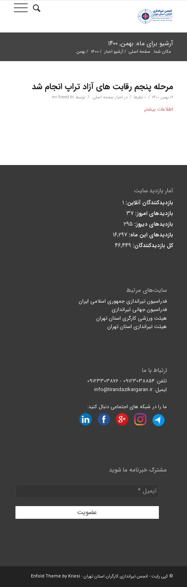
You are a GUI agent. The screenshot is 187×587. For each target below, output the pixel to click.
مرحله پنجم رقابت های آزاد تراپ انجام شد (102, 86)
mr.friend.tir (63, 97)
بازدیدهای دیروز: (153, 224)
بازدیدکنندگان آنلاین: (148, 203)
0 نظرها (140, 97)
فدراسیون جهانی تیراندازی (139, 309)
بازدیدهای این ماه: (150, 235)
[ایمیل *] (86, 491)
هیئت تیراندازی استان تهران (137, 326)
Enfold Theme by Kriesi (55, 576)
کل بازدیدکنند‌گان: (152, 246)
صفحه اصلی (140, 52)
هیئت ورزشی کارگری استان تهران (131, 318)
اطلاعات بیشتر (158, 109)
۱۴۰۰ (95, 52)
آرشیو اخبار (113, 52)
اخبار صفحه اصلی (108, 97)
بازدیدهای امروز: (153, 213)
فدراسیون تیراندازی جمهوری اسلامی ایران (123, 301)
